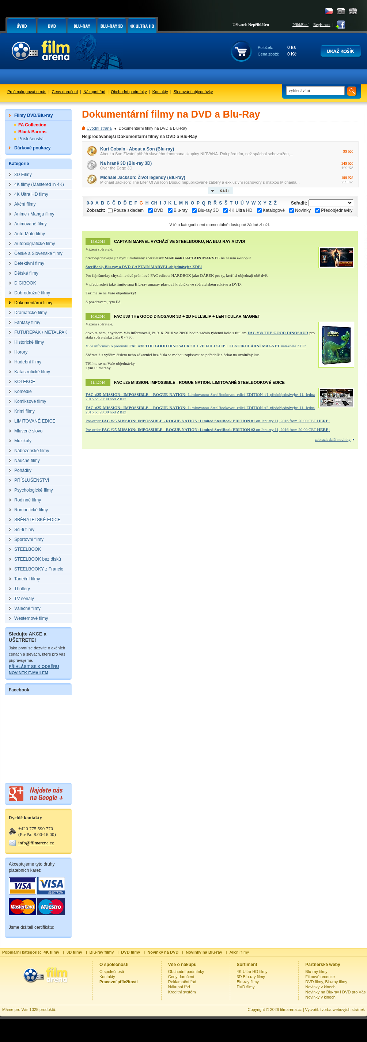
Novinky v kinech (320, 987)
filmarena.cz (291, 1009)
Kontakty (160, 91)
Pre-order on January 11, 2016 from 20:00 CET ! (208, 421)
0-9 (90, 203)
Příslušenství (30, 138)
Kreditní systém (182, 992)
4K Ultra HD (237, 210)
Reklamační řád (182, 982)
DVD (155, 210)
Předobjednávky (333, 210)
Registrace (321, 24)
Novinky (300, 210)
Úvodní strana (99, 128)
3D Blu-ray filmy (251, 976)
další (224, 190)
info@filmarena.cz (36, 843)
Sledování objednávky (193, 91)
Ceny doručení (65, 91)
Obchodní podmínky (129, 91)
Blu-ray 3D (205, 210)
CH (154, 203)
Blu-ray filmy (248, 982)
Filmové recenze (320, 976)
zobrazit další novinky (333, 439)
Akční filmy (239, 952)
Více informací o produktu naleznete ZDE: (196, 346)
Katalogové (271, 210)
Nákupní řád (94, 91)
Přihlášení (300, 24)
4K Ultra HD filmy (252, 971)
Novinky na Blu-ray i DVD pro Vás (335, 992)
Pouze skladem (126, 210)
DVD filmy (246, 987)
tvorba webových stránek (342, 1009)
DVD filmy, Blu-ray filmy (326, 982)
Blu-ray (178, 210)
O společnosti (111, 971)
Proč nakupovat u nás (26, 91)
